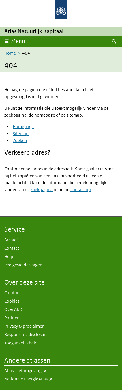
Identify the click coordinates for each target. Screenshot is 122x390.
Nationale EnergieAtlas (61, 379)
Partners (12, 317)
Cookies (11, 301)
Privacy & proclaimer (24, 326)
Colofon (12, 292)
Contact (11, 248)
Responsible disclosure (26, 334)
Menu (18, 41)
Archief (11, 239)
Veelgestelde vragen (23, 265)
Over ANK (13, 309)
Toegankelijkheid (20, 343)
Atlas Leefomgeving (61, 370)
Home (10, 53)
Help (8, 256)
